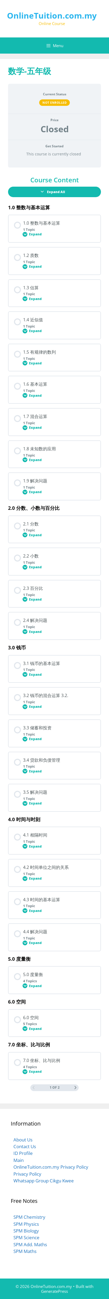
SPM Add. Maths (30, 1244)
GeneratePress (54, 1291)
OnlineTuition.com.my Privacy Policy (50, 1167)
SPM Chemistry (29, 1217)
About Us (22, 1140)
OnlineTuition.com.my (52, 15)
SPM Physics (26, 1224)
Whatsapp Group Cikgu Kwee (43, 1181)
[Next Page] (75, 1087)
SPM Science (26, 1237)
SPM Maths (25, 1251)
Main (18, 1160)
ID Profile (23, 1153)
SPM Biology (26, 1231)
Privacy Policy (27, 1174)
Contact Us (24, 1146)
